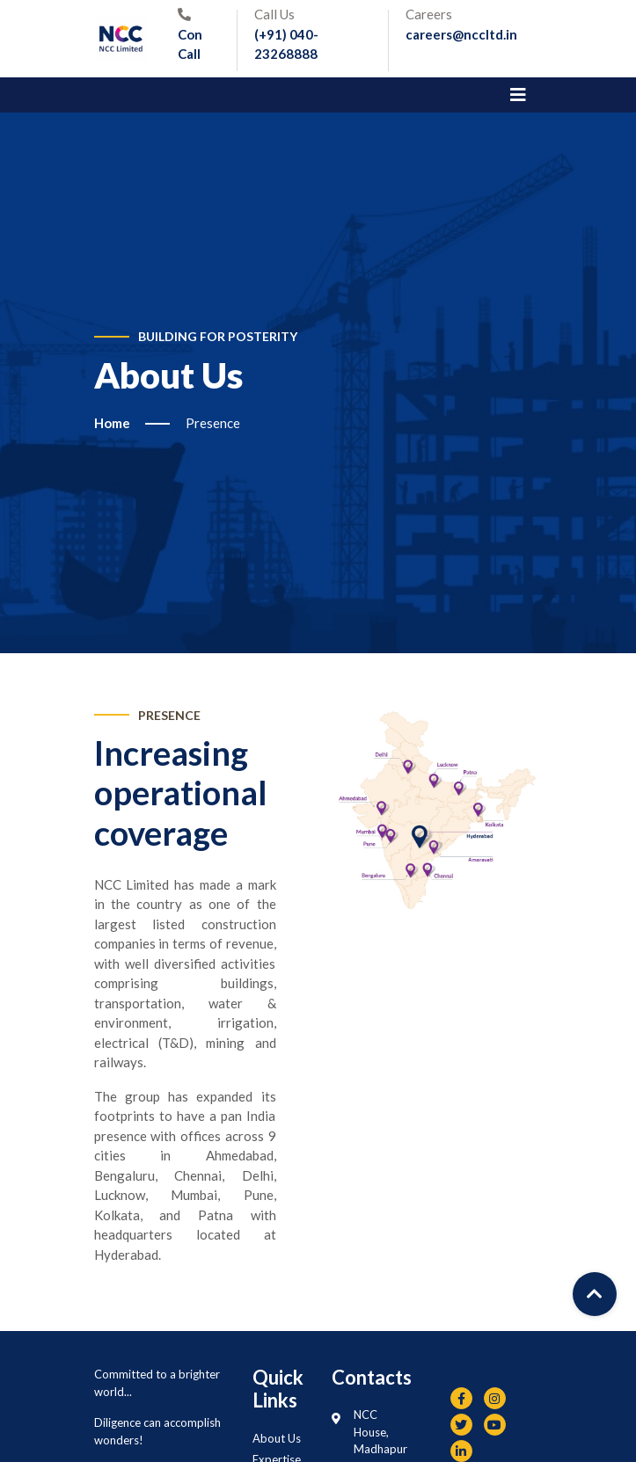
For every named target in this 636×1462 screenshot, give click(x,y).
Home (112, 423)
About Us (276, 1438)
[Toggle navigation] (518, 95)
